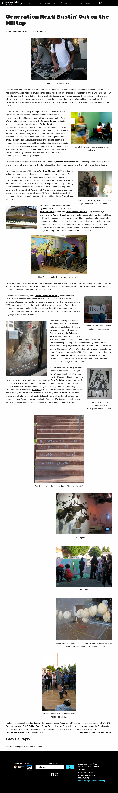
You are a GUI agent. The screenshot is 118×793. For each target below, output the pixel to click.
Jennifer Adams (58, 380)
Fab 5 (25, 726)
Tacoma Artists (59, 723)
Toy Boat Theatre (47, 171)
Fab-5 (49, 124)
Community (50, 3)
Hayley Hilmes (76, 726)
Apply (37, 3)
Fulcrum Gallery (48, 121)
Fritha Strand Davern (75, 212)
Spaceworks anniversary (56, 729)
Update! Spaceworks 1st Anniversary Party (24, 732)
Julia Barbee (11, 729)
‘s (54, 124)
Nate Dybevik (46, 212)
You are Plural (59, 215)
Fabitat (32, 726)
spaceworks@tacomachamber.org (91, 781)
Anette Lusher (94, 346)
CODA (102, 723)
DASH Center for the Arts (68, 162)
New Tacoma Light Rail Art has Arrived (95, 732)
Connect (89, 3)
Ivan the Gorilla (90, 726)
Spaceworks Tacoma (42, 31)
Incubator (28, 723)
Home (28, 3)
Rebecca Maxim (38, 729)
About (78, 3)
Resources (65, 3)
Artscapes (19, 723)
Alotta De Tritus (79, 723)
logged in (21, 747)
